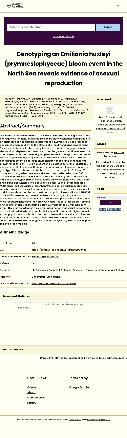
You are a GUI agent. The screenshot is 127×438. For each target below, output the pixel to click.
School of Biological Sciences (66, 270)
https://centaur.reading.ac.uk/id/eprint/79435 (58, 250)
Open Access (36, 398)
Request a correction (71, 358)
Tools (100, 189)
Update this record (116, 358)
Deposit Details (13, 349)
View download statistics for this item (53, 284)
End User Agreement (114, 154)
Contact (33, 387)
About (31, 392)
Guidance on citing (115, 175)
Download (104, 99)
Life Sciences (38, 270)
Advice (101, 144)
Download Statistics (16, 296)
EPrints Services (75, 420)
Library (31, 403)
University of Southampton (98, 420)
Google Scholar (79, 387)
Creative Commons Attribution (110, 130)
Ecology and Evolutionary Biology (105, 270)
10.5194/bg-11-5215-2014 (29, 116)
